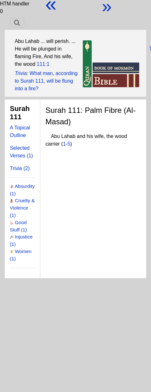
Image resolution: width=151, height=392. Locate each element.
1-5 (66, 144)
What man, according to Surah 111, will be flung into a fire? (46, 81)
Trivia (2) (20, 168)
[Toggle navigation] (17, 22)
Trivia (21, 73)
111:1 (43, 64)
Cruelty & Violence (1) (22, 208)
